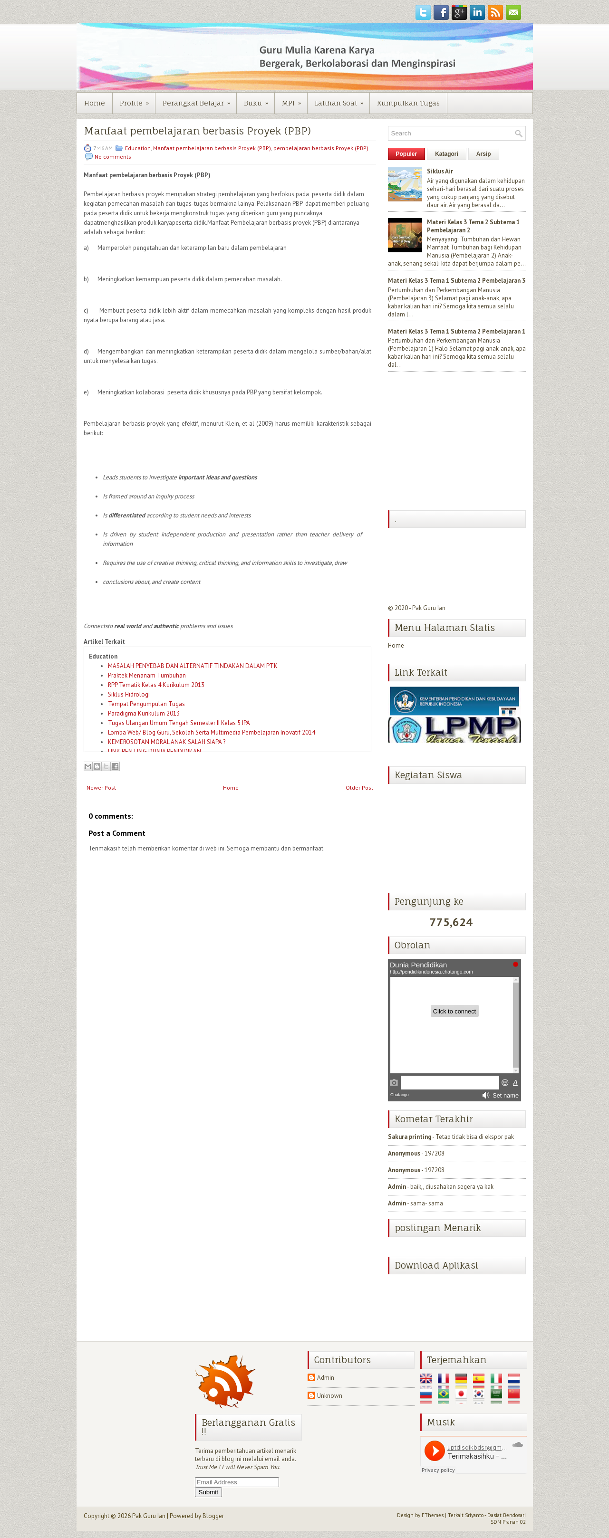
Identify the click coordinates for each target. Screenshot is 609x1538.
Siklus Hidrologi (129, 694)
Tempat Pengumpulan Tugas (146, 704)
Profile (137, 100)
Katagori (446, 154)
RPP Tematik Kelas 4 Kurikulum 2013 (156, 685)
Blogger (213, 1516)
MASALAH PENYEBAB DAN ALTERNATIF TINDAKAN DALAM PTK (193, 666)
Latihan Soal (342, 100)
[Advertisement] (459, 441)
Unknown (329, 1396)
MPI (294, 100)
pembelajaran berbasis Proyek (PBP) (320, 148)
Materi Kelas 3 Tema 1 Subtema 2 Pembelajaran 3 (456, 281)
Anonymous (404, 1153)
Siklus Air (440, 171)
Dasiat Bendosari (506, 1515)
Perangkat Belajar (199, 100)
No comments (113, 156)
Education (138, 148)
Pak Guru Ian (428, 608)
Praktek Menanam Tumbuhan (147, 675)
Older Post (359, 787)
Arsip (483, 154)
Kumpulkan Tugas (408, 103)
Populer (406, 154)
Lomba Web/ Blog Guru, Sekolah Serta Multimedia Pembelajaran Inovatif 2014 (211, 732)
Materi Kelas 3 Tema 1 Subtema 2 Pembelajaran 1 (456, 331)
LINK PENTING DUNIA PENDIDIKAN (154, 751)
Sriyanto (474, 1515)
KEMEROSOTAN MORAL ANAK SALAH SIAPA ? (166, 742)
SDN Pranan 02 (508, 1522)
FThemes (433, 1515)
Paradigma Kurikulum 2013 (144, 713)
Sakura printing (409, 1137)
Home (94, 103)
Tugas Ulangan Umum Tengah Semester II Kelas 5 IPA (179, 723)
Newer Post (101, 787)
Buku (259, 100)
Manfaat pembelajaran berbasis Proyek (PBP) (197, 131)
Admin (397, 1187)
